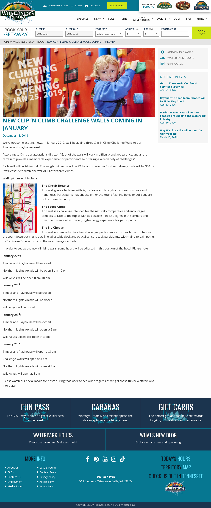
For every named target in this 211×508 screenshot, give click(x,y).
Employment (14, 481)
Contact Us (14, 477)
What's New (47, 486)
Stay (97, 18)
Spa (188, 18)
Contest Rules (48, 472)
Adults (133, 32)
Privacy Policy (47, 477)
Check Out (79, 32)
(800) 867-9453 (105, 477)
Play (111, 18)
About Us (12, 467)
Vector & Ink (128, 504)
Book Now (117, 5)
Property (109, 32)
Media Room (15, 486)
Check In (49, 32)
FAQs (10, 472)
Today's (175, 458)
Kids (151, 32)
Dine (124, 18)
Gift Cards (92, 5)
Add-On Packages (180, 52)
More (200, 18)
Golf (177, 18)
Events (161, 18)
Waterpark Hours (55, 5)
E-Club (76, 5)
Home (6, 41)
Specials (82, 18)
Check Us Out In (176, 476)
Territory (176, 467)
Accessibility (47, 481)
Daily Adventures (141, 19)
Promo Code (175, 32)
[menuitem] (82, 19)
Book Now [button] (201, 32)
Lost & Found (48, 467)
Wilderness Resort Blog (28, 41)
